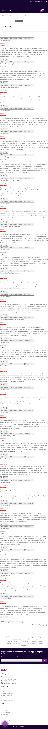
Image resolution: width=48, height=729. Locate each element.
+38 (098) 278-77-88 (9, 677)
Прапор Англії (4, 133)
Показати (45, 30)
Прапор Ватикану (5, 296)
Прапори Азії (24, 641)
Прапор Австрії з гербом (8, 64)
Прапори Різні (33, 639)
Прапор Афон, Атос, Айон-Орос (10, 180)
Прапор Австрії (5, 40)
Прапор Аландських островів (9, 87)
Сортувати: (44, 23)
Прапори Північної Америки (14, 643)
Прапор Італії (4, 552)
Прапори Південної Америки (34, 643)
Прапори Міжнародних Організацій (31, 637)
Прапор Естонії (4, 459)
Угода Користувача (7, 695)
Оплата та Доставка (8, 693)
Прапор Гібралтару (6, 366)
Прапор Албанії (5, 110)
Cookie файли (6, 710)
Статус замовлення (35, 1)
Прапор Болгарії (5, 250)
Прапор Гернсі (4, 342)
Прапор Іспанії (4, 528)
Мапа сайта (5, 714)
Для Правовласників (8, 700)
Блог (4, 707)
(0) (5, 43)
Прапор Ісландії (5, 505)
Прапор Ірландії (5, 482)
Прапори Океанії (24, 645)
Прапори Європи (11, 641)
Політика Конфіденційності (9, 698)
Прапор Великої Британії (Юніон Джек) (12, 319)
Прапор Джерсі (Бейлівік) (8, 436)
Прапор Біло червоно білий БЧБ (10, 226)
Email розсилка (6, 717)
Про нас (5, 691)
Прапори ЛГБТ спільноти (18, 639)
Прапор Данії (4, 412)
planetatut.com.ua (30, 727)
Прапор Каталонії (5, 575)
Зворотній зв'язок (7, 712)
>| (22, 622)
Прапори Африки (36, 641)
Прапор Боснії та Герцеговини (9, 273)
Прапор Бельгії (5, 203)
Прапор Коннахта (5, 598)
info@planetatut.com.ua (10, 683)
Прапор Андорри (5, 157)
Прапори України (12, 637)
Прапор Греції (4, 389)
